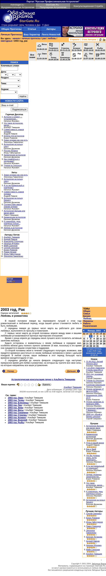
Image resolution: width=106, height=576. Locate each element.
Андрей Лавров (10, 239)
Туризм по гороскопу (13, 165)
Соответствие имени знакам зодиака (13, 205)
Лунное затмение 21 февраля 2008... (95, 403)
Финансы (88, 321)
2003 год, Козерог (17, 417)
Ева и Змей (91, 449)
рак (44, 38)
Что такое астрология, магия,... (95, 484)
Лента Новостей (51, 34)
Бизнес (87, 316)
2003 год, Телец (16, 400)
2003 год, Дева (15, 407)
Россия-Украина (11, 151)
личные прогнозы (31, 38)
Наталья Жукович (11, 243)
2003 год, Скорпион (18, 412)
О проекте (74, 39)
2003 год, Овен (15, 398)
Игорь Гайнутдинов (12, 254)
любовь (52, 38)
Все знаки (32, 56)
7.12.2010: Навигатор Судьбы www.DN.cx (95, 369)
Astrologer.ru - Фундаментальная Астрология (17, 6)
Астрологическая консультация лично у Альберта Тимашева (43, 379)
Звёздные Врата (99, 564)
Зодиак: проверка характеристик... (93, 476)
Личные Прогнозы (11, 34)
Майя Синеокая (11, 246)
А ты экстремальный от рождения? (95, 467)
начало (16, 38)
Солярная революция (95, 385)
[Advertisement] (14, 268)
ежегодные (6, 41)
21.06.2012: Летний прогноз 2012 (94, 362)
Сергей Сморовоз (11, 248)
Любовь (87, 318)
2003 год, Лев (15, 405)
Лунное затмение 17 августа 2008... (95, 390)
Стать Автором (89, 39)
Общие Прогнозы (11, 29)
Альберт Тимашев (12, 237)
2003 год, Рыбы (16, 422)
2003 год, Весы (15, 410)
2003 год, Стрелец (17, 415)
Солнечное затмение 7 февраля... (95, 409)
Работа (87, 323)
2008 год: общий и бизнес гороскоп (94, 415)
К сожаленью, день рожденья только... (12, 222)
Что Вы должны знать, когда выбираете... (93, 457)
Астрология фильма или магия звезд (95, 427)
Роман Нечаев (10, 252)
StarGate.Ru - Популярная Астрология (53, 6)
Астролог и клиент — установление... (13, 118)
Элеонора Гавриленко (13, 256)
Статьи (32, 29)
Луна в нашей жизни (95, 443)
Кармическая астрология (15, 155)
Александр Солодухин (13, 241)
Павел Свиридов (93, 526)
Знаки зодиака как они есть (16, 140)
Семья (86, 313)
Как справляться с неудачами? (12, 160)
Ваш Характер (32, 34)
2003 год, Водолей (17, 420)
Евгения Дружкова (94, 537)
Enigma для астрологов (14, 136)
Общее (86, 311)
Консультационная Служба (88, 6)
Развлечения (90, 326)
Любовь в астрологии (13, 228)
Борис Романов (10, 250)
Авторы (51, 29)
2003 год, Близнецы (18, 403)
